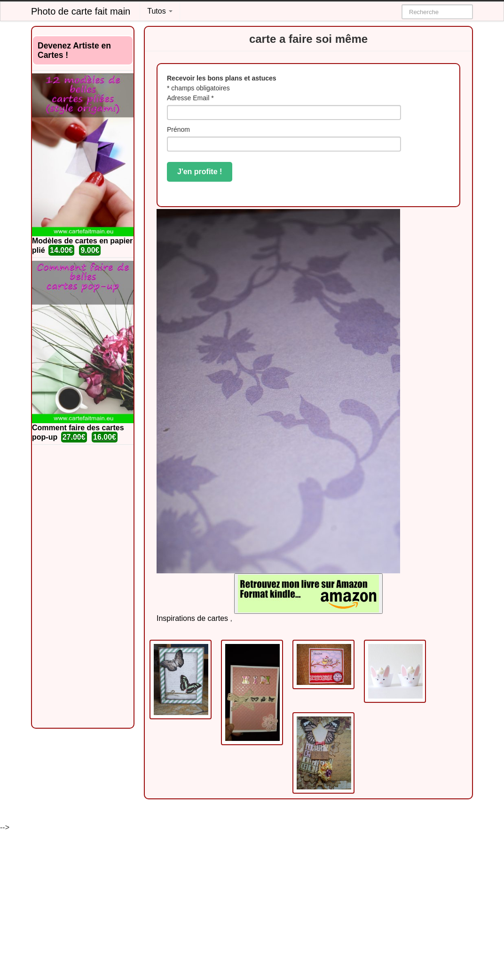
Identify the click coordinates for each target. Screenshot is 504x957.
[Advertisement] (83, 586)
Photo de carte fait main (80, 11)
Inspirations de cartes (192, 618)
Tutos (160, 11)
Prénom (178, 129)
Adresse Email (190, 98)
